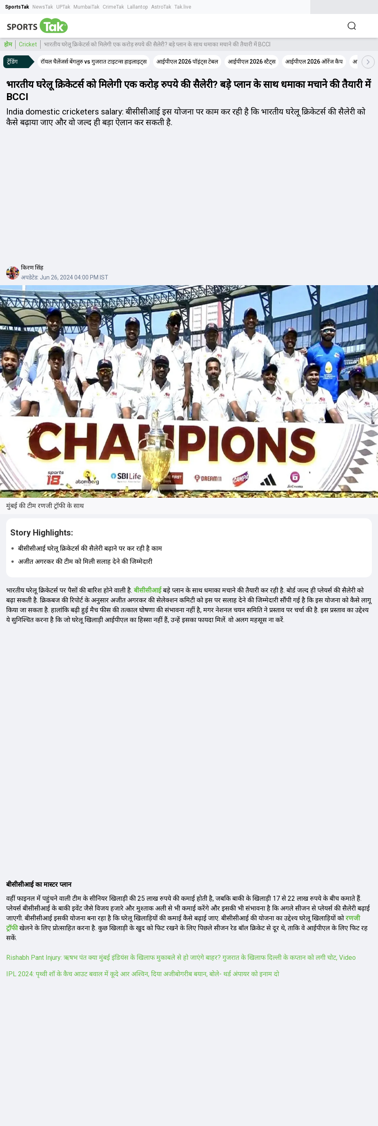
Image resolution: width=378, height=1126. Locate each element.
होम (8, 44)
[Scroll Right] (368, 62)
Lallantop (137, 7)
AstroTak (161, 7)
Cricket (28, 44)
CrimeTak (113, 7)
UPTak (63, 7)
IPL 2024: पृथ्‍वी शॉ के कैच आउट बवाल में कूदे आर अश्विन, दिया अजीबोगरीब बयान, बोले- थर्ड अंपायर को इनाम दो (142, 974)
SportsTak (17, 7)
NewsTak (42, 7)
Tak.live (182, 7)
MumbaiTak (86, 7)
